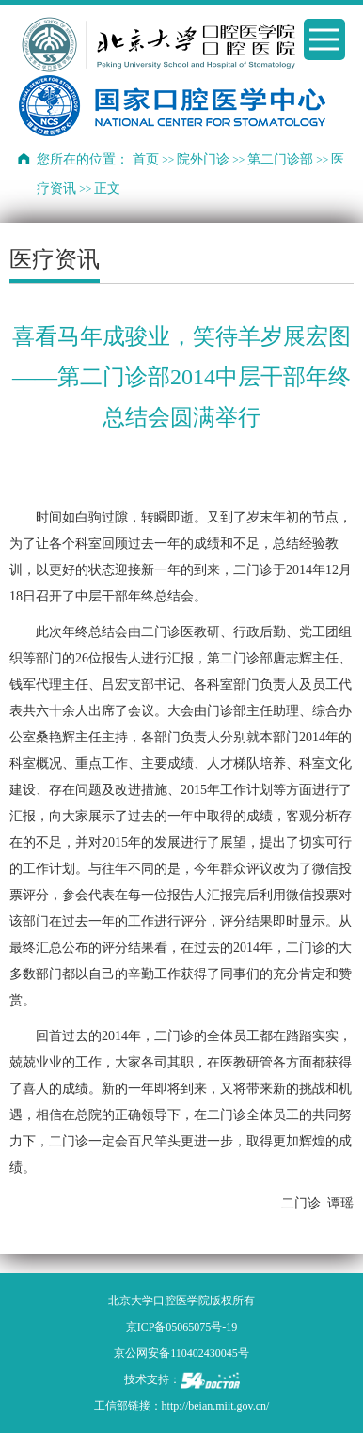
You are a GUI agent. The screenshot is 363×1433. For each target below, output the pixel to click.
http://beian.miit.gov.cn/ (216, 1405)
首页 (146, 159)
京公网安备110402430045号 (181, 1353)
